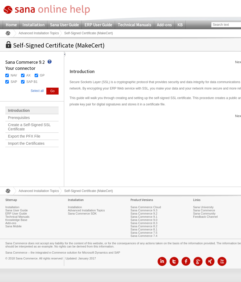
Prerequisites (19, 118)
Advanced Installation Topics (39, 33)
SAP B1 (32, 82)
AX (28, 75)
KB (180, 24)
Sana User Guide (64, 24)
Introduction (19, 110)
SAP (14, 82)
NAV (14, 75)
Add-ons (164, 24)
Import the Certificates (26, 143)
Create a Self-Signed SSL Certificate (29, 127)
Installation (33, 24)
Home (11, 24)
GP (42, 75)
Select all (37, 91)
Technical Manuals (134, 24)
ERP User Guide (98, 24)
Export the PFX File (24, 136)
